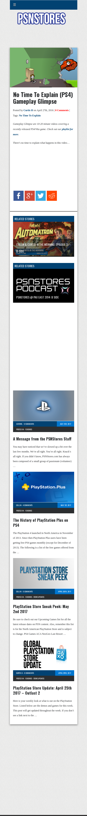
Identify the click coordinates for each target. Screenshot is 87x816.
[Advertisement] (43, 38)
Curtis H (28, 110)
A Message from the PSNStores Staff (42, 439)
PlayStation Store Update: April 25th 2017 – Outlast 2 (42, 690)
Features (28, 429)
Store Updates (38, 596)
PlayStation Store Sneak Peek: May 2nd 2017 (41, 609)
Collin (18, 505)
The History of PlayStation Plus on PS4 (40, 522)
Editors (19, 423)
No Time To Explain (30, 115)
